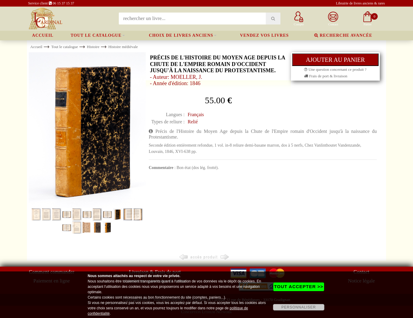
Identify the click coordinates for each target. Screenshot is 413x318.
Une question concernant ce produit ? (335, 69)
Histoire (93, 46)
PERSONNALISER (298, 307)
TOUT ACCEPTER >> (298, 286)
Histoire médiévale (123, 46)
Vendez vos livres (264, 35)
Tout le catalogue (96, 35)
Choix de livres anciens (181, 35)
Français (196, 114)
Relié (193, 121)
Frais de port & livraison (325, 76)
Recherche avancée (343, 35)
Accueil (43, 35)
